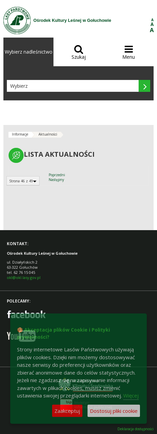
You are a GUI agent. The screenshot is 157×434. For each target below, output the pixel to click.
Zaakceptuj (67, 410)
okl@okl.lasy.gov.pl (24, 277)
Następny (56, 179)
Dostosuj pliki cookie (114, 410)
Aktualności (47, 134)
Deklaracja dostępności (135, 429)
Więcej (131, 395)
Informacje (20, 134)
